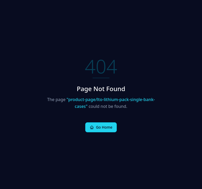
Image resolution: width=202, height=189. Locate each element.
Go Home (101, 127)
